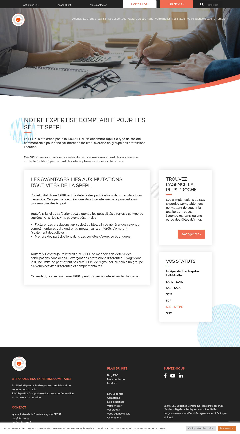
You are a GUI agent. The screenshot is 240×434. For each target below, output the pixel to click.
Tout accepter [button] (227, 428)
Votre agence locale (199, 18)
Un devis (112, 383)
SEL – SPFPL (174, 307)
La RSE (102, 18)
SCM (169, 294)
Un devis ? (176, 4)
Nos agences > (191, 234)
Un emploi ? (221, 18)
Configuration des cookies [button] (201, 428)
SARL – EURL (174, 281)
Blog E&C (112, 375)
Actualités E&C (31, 5)
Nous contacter (98, 5)
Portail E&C (139, 4)
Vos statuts (179, 18)
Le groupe (89, 18)
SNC (169, 313)
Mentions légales (174, 409)
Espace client (63, 5)
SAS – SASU (174, 288)
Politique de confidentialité (201, 409)
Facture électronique (140, 18)
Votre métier (162, 18)
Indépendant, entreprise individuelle (182, 273)
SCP (169, 300)
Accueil (77, 18)
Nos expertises (117, 18)
